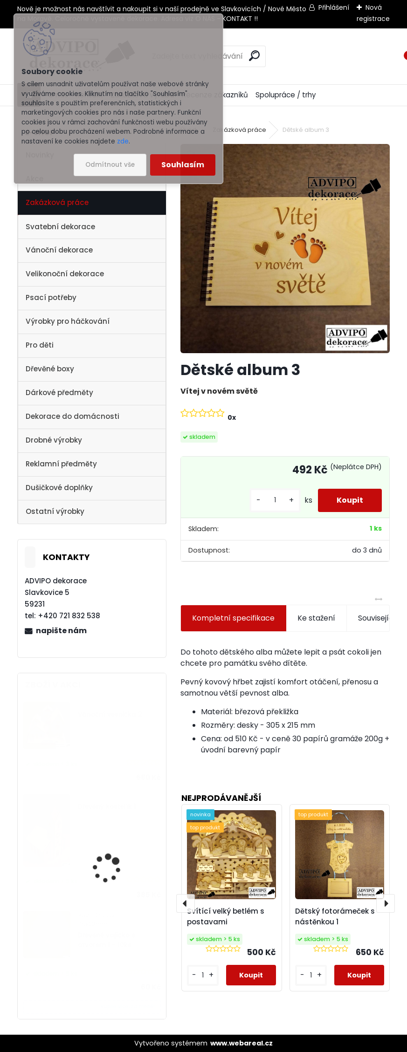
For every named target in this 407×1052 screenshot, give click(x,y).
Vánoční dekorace (59, 250)
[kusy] (275, 500)
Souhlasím (182, 164)
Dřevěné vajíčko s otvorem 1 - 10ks (106, 940)
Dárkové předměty (59, 392)
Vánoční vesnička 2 (110, 714)
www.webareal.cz (241, 1043)
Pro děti (40, 345)
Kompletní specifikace (233, 618)
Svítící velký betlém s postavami (225, 916)
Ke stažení (316, 618)
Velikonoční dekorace (65, 274)
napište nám (61, 630)
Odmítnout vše (110, 164)
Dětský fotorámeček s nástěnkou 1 (335, 916)
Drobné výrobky (54, 440)
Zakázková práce (57, 202)
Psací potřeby (51, 297)
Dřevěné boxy (50, 369)
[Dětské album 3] (285, 248)
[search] (254, 55)
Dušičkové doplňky (59, 487)
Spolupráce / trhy (285, 95)
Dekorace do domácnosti (72, 416)
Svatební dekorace (60, 227)
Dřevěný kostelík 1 (107, 806)
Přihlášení (333, 7)
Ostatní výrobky (55, 511)
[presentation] (185, 903)
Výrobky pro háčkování (68, 321)
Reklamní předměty (61, 464)
